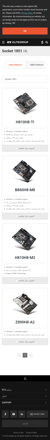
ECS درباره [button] (24, 389)
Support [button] (24, 402)
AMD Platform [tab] (37, 65)
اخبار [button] (24, 396)
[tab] (25, 390)
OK (25, 31)
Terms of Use (18, 433)
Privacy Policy (27, 13)
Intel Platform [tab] (15, 65)
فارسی (25, 423)
